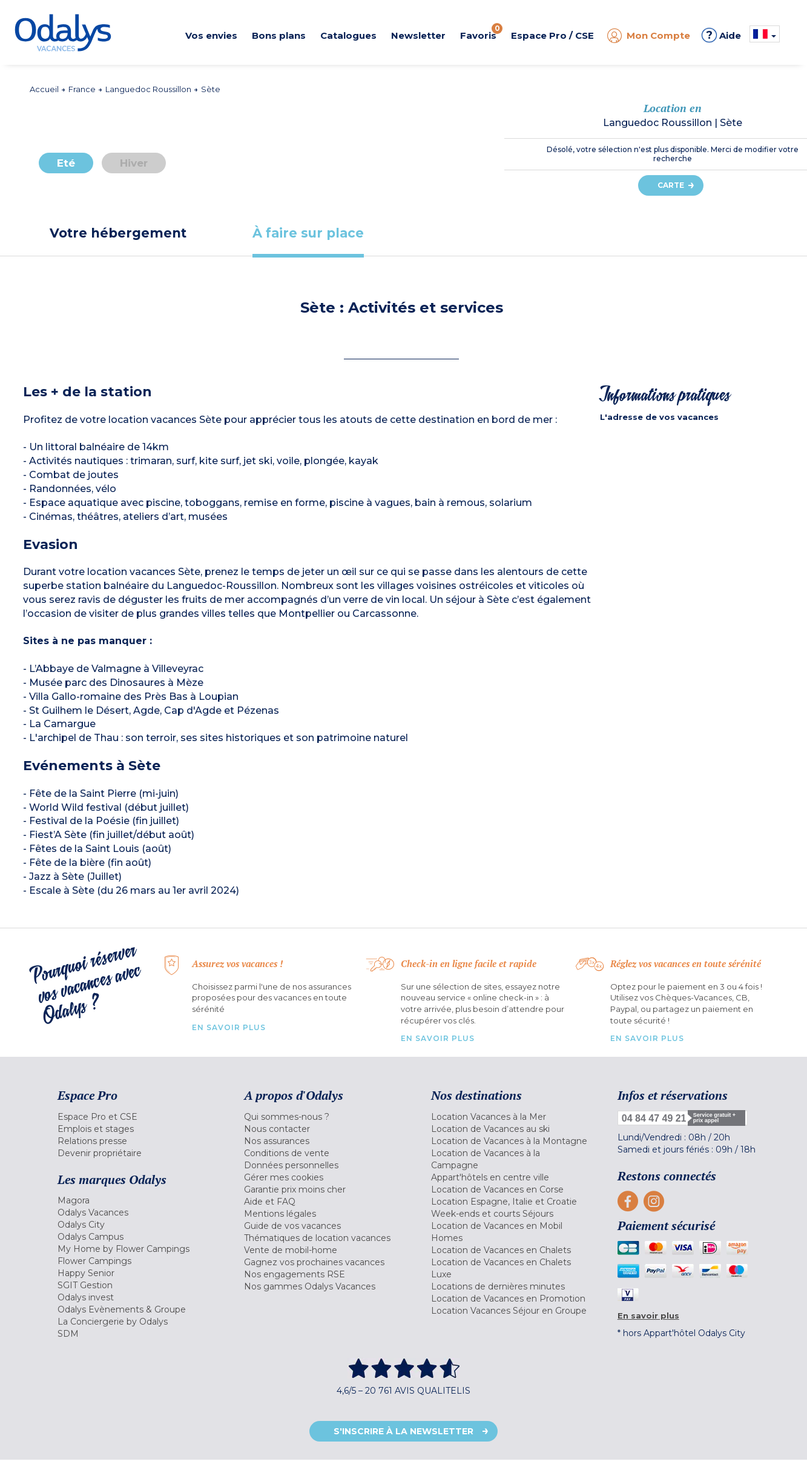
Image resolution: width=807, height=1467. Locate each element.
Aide (721, 35)
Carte (670, 185)
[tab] (118, 233)
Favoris (481, 32)
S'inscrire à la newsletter (403, 1431)
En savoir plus (229, 1027)
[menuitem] (136, 1117)
